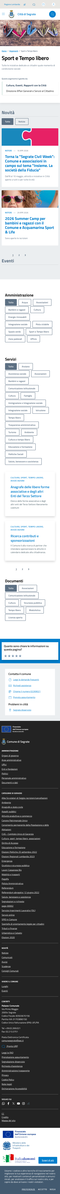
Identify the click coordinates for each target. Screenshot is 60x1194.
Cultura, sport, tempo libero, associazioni (27, 479)
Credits (5, 1117)
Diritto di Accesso (10, 843)
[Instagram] (23, 1103)
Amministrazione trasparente (16, 1070)
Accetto (42, 1189)
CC (3, 1113)
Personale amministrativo (14, 778)
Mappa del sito (8, 1120)
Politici (5, 773)
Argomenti (13, 50)
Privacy (5, 1075)
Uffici (4, 764)
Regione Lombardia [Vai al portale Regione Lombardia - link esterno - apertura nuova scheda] (12, 4)
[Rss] (28, 1103)
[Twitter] (13, 1103)
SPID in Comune (9, 919)
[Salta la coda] (24, 4)
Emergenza (7, 861)
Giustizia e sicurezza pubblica (15, 865)
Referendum (7, 888)
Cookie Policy (8, 1079)
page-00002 (7, 906)
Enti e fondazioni (10, 769)
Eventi (5, 990)
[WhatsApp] (3, 1103)
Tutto (7, 121)
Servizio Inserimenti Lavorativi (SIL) (18, 910)
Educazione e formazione (13, 847)
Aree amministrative (11, 760)
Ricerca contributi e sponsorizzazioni (25, 538)
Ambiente (6, 802)
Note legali (7, 1084)
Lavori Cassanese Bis (12, 870)
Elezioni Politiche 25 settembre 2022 (19, 852)
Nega (53, 1189)
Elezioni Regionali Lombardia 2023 (18, 856)
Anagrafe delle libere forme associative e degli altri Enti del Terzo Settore (30, 491)
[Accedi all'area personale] (54, 4)
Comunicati (7, 957)
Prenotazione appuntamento (15, 1057)
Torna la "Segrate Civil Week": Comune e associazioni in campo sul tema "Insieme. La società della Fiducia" (30, 163)
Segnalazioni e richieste (13, 901)
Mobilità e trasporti (11, 874)
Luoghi (5, 986)
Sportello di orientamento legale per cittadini (23, 924)
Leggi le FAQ (7, 1052)
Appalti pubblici (9, 811)
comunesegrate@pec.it (13, 1040)
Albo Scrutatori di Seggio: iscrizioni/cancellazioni (25, 798)
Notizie (21, 121)
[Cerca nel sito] (52, 14)
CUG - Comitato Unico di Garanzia (18, 834)
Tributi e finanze (9, 928)
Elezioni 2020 (8, 937)
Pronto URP (10, 1046)
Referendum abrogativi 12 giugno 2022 (20, 892)
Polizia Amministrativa (12, 883)
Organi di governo (10, 755)
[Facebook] (8, 1103)
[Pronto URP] (33, 4)
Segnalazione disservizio (13, 1061)
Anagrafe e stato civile (12, 807)
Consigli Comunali (10, 971)
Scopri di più (48, 1160)
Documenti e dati (10, 782)
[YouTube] (18, 1103)
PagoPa (5, 879)
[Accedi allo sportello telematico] (43, 4)
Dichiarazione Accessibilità (14, 1088)
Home (4, 50)
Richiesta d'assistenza (12, 1066)
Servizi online (8, 915)
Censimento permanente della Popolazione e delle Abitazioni (25, 827)
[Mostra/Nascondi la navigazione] (3, 14)
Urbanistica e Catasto (12, 933)
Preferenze (28, 1189)
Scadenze (6, 966)
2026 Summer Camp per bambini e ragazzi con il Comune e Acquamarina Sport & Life (29, 225)
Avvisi (4, 962)
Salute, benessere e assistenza (16, 897)
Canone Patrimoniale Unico (14, 820)
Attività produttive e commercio (17, 816)
